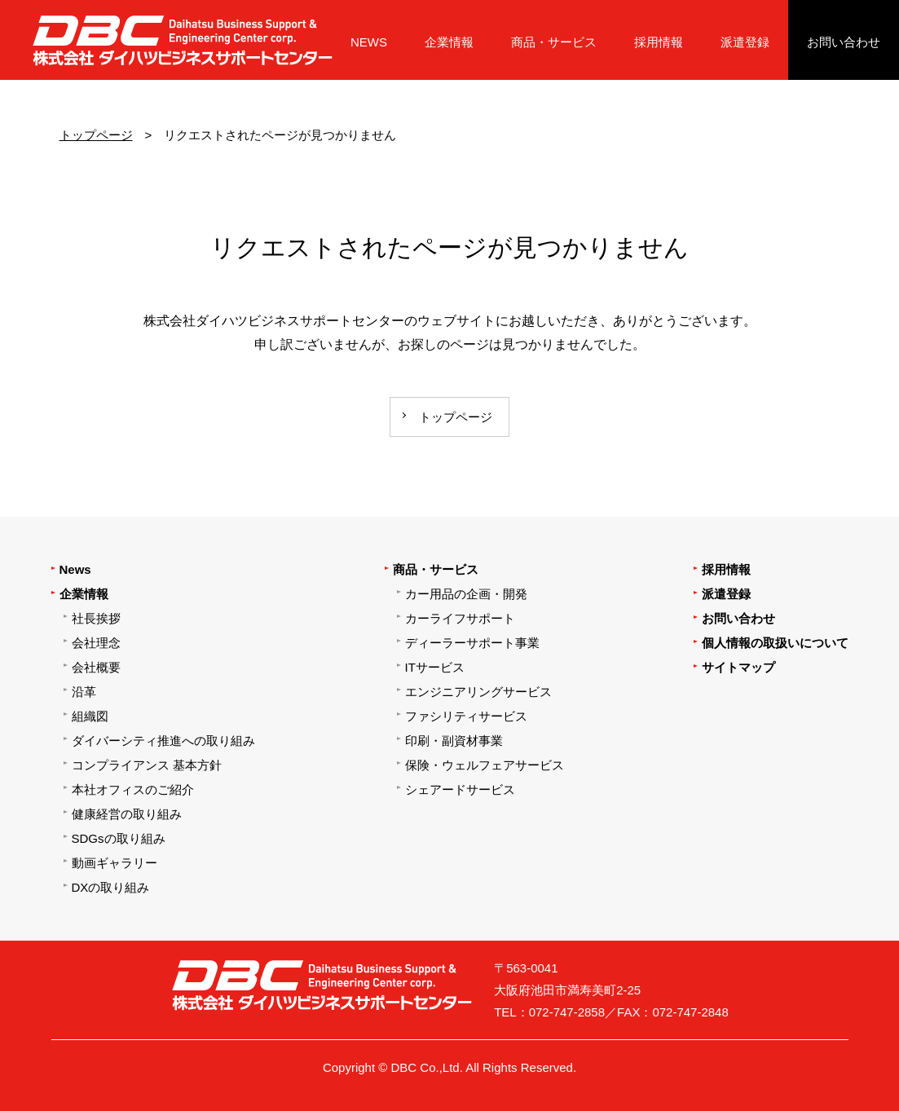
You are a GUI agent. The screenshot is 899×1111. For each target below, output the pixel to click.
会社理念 (96, 643)
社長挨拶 (96, 618)
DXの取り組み (111, 887)
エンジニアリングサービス (478, 692)
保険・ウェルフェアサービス (484, 765)
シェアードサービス (460, 789)
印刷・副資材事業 (454, 740)
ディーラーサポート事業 (472, 643)
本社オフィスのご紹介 (133, 789)
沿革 (84, 692)
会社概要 (96, 667)
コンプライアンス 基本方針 (147, 765)
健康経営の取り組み (127, 814)
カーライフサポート (460, 618)
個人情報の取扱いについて (775, 643)
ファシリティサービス (466, 716)
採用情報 (658, 42)
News (75, 569)
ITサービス (435, 667)
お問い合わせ (843, 42)
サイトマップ (738, 667)
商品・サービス (554, 42)
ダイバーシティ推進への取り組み (163, 740)
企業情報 (449, 42)
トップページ (96, 135)
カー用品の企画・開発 (466, 594)
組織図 (90, 716)
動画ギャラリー (114, 863)
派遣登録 (745, 42)
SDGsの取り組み (118, 838)
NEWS (368, 42)
